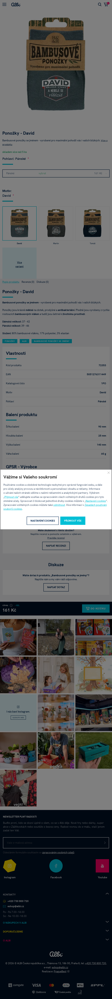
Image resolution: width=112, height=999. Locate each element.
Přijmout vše (11, 497)
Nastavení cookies (96, 501)
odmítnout (59, 505)
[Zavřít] (108, 472)
